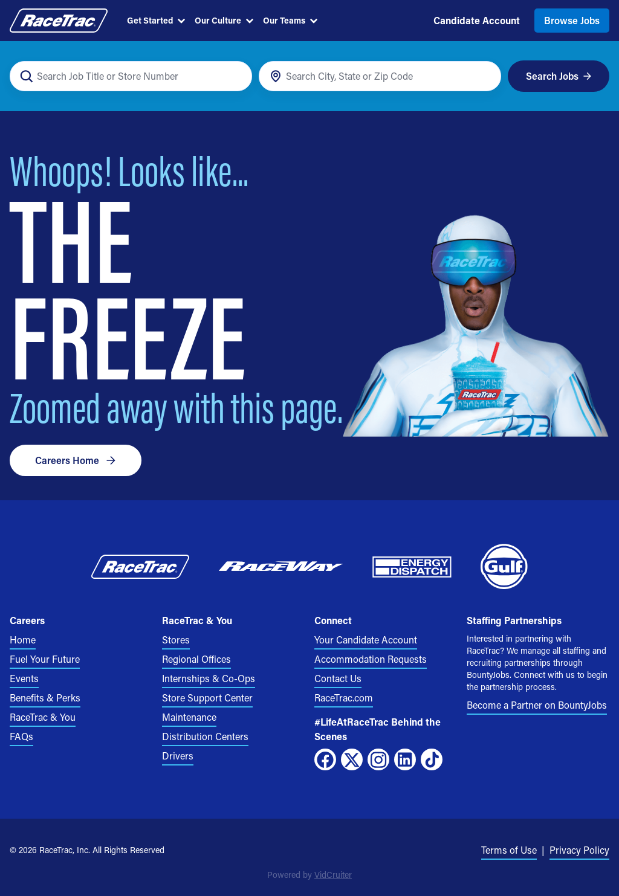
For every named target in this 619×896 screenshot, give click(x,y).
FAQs (21, 736)
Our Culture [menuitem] (224, 20)
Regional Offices (196, 659)
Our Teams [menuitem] (290, 20)
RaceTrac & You (43, 717)
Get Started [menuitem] (156, 20)
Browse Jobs (572, 20)
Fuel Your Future (45, 659)
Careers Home (75, 460)
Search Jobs (559, 75)
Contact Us (337, 678)
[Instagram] (378, 759)
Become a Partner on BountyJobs (537, 704)
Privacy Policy (579, 849)
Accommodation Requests (370, 659)
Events (24, 678)
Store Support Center (207, 697)
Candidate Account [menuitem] (476, 20)
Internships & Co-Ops (208, 678)
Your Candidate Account (365, 639)
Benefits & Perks (45, 697)
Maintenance (189, 717)
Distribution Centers (205, 736)
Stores (176, 639)
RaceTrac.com (343, 697)
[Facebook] (325, 759)
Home (23, 639)
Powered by (309, 874)
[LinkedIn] (405, 759)
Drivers (177, 755)
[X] (352, 759)
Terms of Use (509, 849)
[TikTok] (431, 759)
